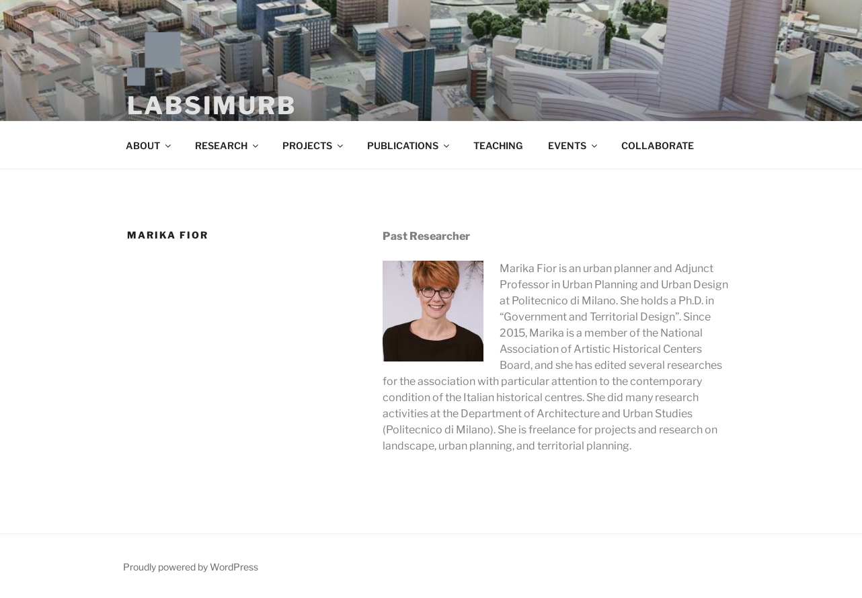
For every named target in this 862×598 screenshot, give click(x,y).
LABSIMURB (212, 105)
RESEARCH (227, 145)
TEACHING (497, 145)
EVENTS (573, 145)
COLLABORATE (657, 145)
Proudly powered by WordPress (190, 566)
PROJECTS (313, 145)
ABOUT (149, 145)
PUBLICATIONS (409, 145)
